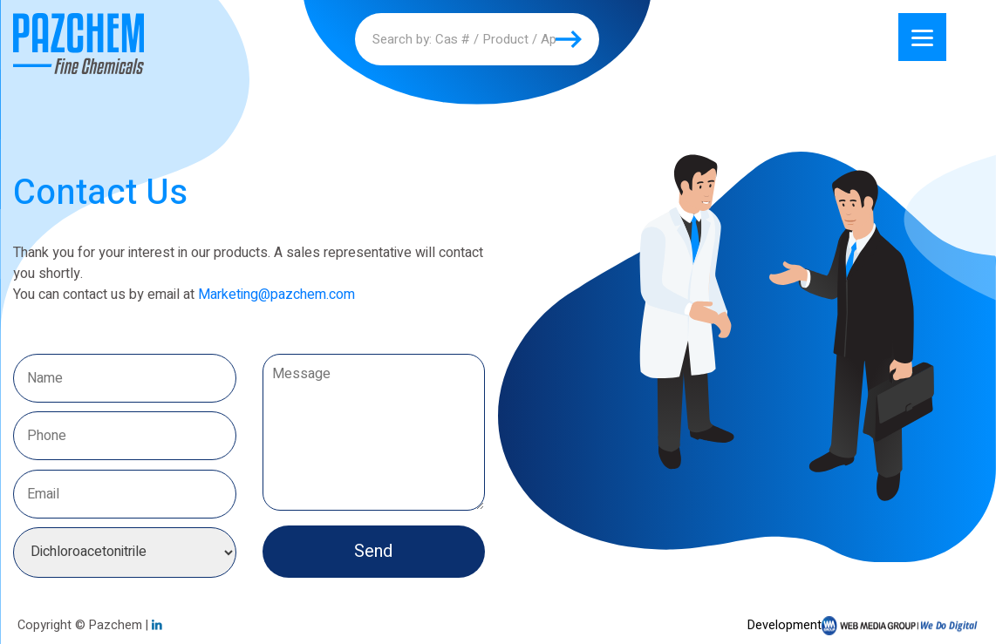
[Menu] (922, 37)
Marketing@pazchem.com (276, 294)
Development (863, 625)
